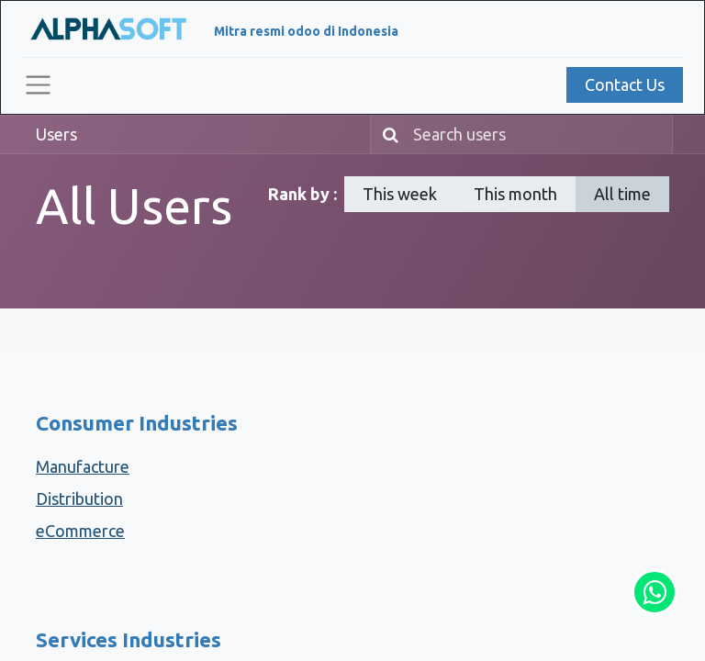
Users (56, 134)
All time (622, 194)
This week (400, 194)
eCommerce (80, 530)
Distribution (79, 498)
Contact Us (625, 84)
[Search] (387, 134)
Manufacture (82, 466)
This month (515, 194)
